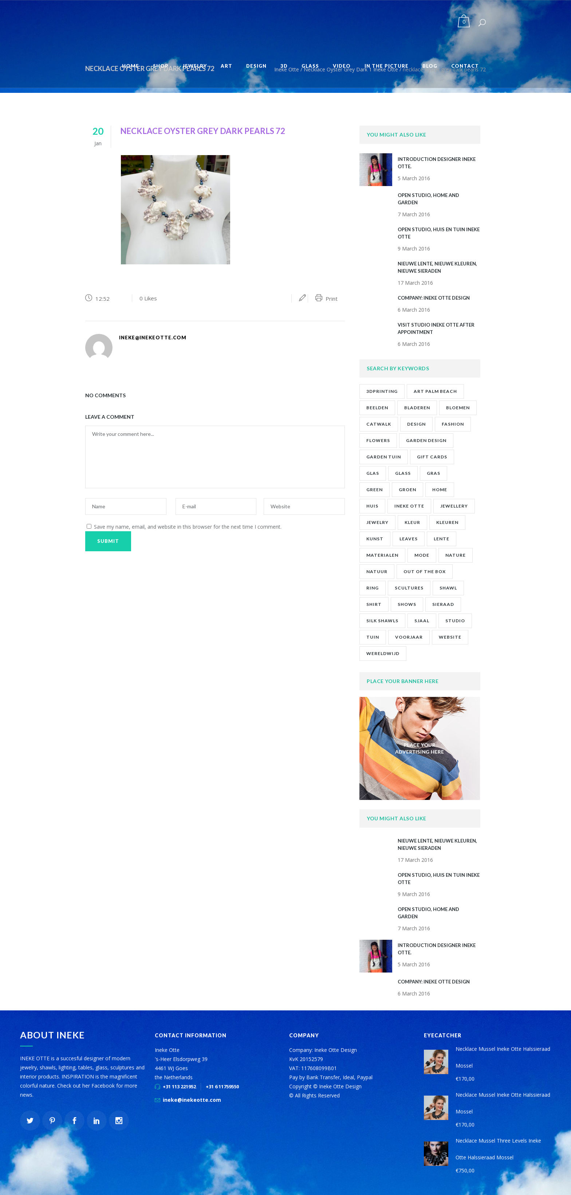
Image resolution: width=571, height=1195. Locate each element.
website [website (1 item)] (450, 637)
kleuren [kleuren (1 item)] (447, 522)
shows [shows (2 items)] (407, 604)
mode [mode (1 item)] (421, 555)
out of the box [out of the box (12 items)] (424, 571)
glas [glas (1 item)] (372, 473)
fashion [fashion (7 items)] (453, 424)
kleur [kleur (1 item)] (412, 522)
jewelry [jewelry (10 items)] (377, 522)
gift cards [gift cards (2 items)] (432, 457)
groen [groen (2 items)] (407, 489)
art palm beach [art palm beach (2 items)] (435, 391)
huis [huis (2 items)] (372, 506)
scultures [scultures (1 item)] (409, 588)
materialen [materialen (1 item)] (382, 555)
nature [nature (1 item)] (455, 555)
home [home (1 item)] (439, 489)
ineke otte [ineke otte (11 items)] (409, 506)
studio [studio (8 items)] (455, 620)
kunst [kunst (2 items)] (374, 538)
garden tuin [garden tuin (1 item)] (383, 457)
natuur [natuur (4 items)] (376, 571)
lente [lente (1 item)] (441, 538)
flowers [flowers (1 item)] (378, 440)
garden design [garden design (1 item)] (426, 440)
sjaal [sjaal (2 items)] (421, 620)
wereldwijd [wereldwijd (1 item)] (382, 653)
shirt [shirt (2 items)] (374, 604)
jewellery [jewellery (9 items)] (454, 506)
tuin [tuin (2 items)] (372, 637)
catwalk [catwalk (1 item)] (378, 424)
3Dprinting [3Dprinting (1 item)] (382, 391)
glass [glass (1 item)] (403, 473)
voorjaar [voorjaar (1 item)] (409, 637)
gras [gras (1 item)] (433, 473)
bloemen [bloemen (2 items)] (458, 407)
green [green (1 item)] (374, 489)
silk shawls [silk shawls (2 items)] (382, 620)
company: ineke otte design (434, 298)
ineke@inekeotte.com (192, 1099)
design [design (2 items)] (416, 424)
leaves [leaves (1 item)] (408, 538)
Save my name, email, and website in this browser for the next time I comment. (187, 526)
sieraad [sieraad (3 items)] (443, 604)
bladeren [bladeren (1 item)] (417, 407)
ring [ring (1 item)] (372, 588)
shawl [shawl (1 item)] (448, 588)
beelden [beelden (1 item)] (377, 407)
